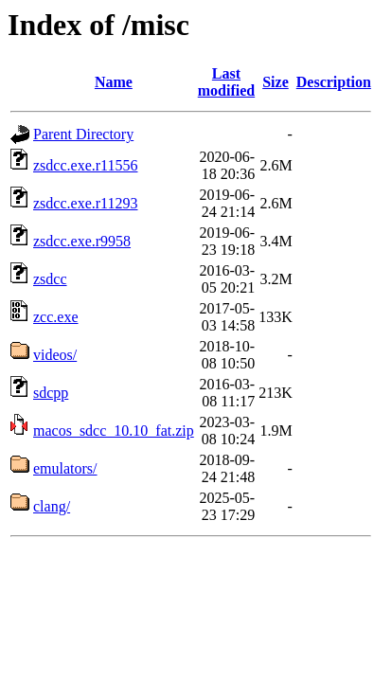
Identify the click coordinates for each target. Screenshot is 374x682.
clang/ (51, 506)
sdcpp (50, 393)
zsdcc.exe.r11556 (85, 165)
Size (275, 82)
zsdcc (50, 279)
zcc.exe (56, 317)
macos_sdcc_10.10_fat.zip (113, 430)
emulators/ (65, 468)
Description (333, 82)
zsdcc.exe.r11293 (85, 203)
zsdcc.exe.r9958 (82, 241)
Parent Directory (83, 134)
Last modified (226, 82)
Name (114, 82)
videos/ (55, 355)
